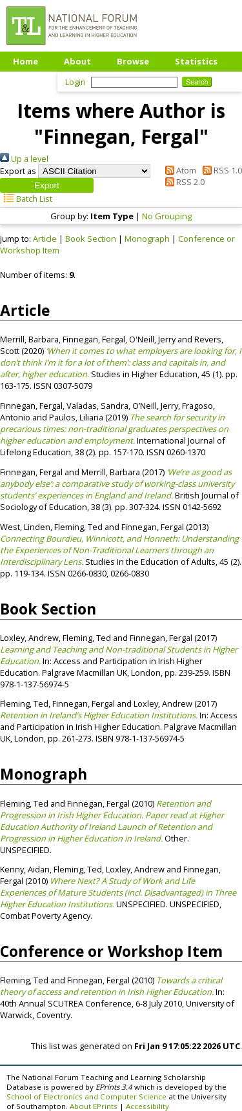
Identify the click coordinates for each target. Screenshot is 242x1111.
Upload (29, 80)
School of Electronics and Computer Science (86, 1096)
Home (25, 61)
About (77, 61)
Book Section (90, 238)
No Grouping (167, 216)
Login (75, 82)
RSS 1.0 (219, 170)
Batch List (26, 198)
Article (45, 238)
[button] (47, 185)
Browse (133, 61)
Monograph (147, 238)
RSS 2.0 (183, 182)
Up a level (24, 158)
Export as (18, 171)
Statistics (196, 61)
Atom (178, 170)
